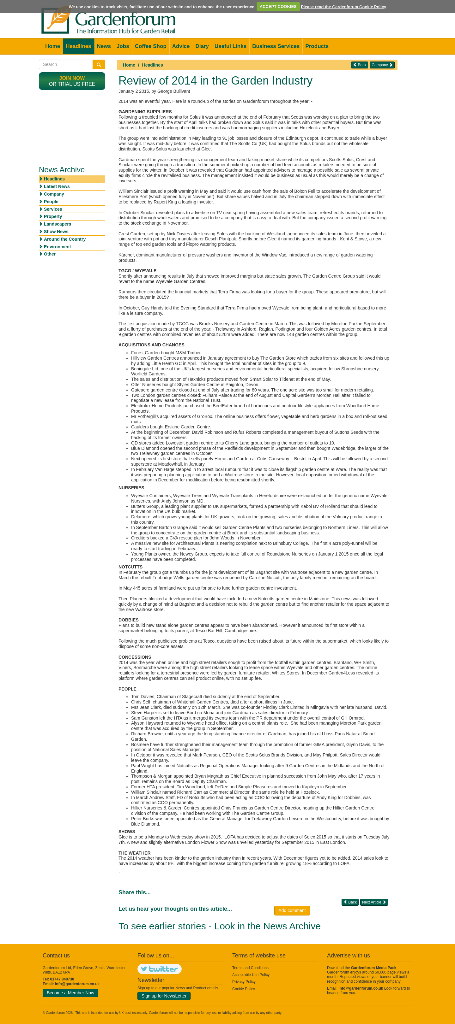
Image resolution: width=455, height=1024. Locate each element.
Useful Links (230, 46)
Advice (181, 46)
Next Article (374, 902)
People (51, 201)
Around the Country (65, 239)
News (104, 46)
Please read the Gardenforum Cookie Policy (343, 6)
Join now (72, 78)
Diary (202, 46)
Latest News (57, 186)
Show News (56, 231)
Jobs (123, 46)
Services (53, 209)
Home (52, 46)
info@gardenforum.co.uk (77, 984)
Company (382, 64)
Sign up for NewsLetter (164, 995)
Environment (57, 246)
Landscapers (57, 224)
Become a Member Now (70, 992)
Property (53, 216)
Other (50, 253)
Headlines (78, 46)
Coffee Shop (151, 46)
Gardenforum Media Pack (373, 968)
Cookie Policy (243, 989)
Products (317, 46)
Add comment (292, 910)
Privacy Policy (244, 982)
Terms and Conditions (250, 968)
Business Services (276, 46)
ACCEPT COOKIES (278, 6)
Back (359, 64)
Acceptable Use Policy (251, 975)
